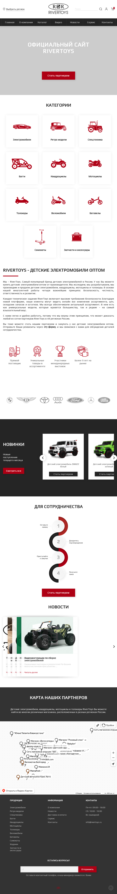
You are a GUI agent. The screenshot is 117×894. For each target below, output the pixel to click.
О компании (54, 807)
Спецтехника (16, 815)
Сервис (51, 818)
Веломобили (16, 833)
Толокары (15, 829)
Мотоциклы (15, 826)
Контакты (52, 822)
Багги (12, 818)
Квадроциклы (16, 822)
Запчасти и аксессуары (15, 849)
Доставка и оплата (57, 815)
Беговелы (14, 837)
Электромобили (18, 807)
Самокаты (15, 840)
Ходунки (14, 844)
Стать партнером (58, 75)
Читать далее (12, 672)
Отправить (87, 869)
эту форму (50, 326)
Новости (52, 811)
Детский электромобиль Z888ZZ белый (63, 465)
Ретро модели (17, 811)
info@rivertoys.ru (94, 822)
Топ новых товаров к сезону (22, 658)
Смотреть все (13, 471)
